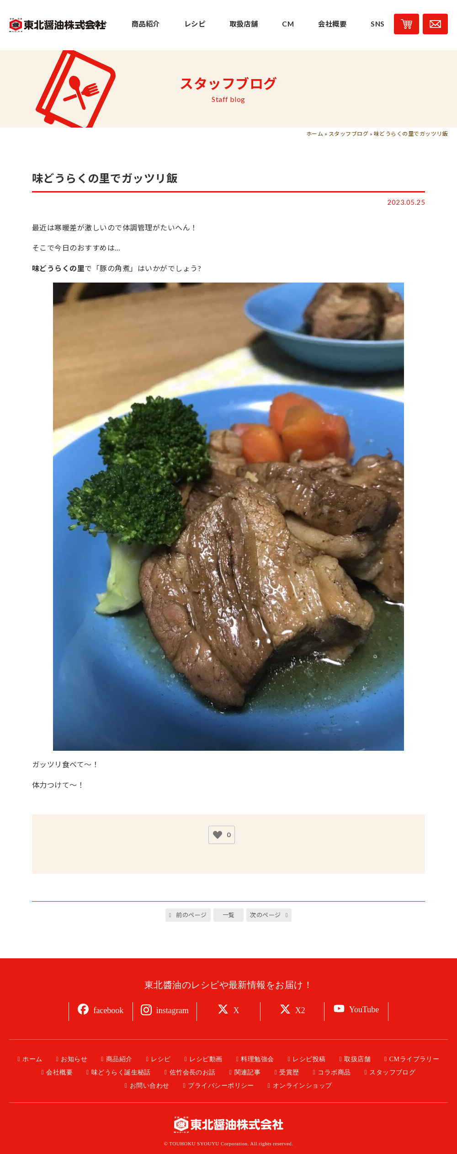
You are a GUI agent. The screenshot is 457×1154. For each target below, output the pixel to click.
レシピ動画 (205, 1059)
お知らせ (74, 1059)
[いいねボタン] (217, 835)
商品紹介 (119, 1059)
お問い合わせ (150, 1085)
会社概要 (59, 1072)
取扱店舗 (357, 1059)
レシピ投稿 (308, 1059)
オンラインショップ (302, 1085)
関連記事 (247, 1072)
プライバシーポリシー (221, 1085)
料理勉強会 (257, 1059)
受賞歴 (289, 1072)
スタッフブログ (348, 133)
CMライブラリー (414, 1059)
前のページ (191, 915)
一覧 (229, 915)
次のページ (265, 915)
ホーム (314, 133)
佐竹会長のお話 (193, 1072)
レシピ (160, 1059)
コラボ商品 (334, 1072)
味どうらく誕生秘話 (121, 1072)
